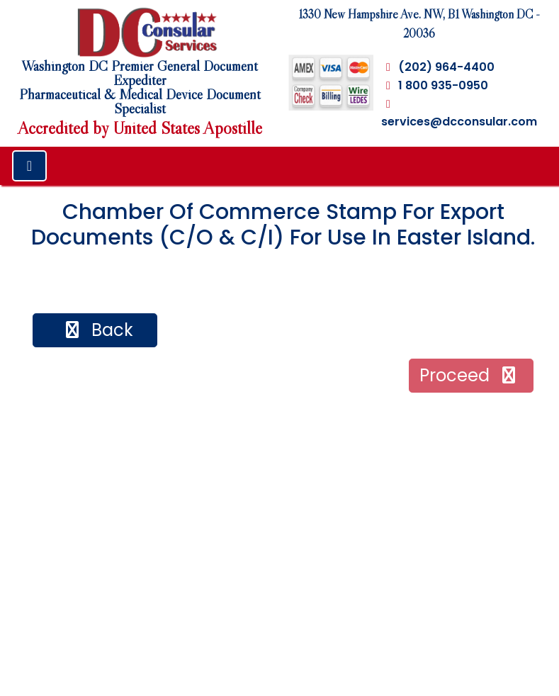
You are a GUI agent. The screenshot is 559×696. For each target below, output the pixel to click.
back (97, 330)
